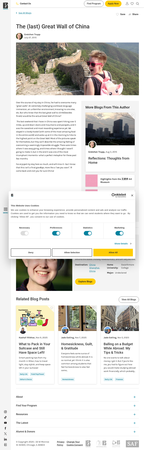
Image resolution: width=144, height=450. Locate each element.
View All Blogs (129, 299)
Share (133, 14)
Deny (30, 252)
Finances (119, 379)
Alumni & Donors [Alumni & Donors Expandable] (76, 431)
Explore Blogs (85, 281)
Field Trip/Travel (37, 374)
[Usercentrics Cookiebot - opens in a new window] (113, 195)
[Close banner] (132, 195)
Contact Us (23, 3)
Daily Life (23, 374)
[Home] (5, 6)
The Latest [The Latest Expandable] (76, 422)
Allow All (113, 252)
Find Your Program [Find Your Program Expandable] (76, 405)
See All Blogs (23, 13)
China (92, 264)
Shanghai (94, 267)
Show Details (121, 243)
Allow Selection (72, 252)
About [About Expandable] (76, 396)
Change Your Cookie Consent (75, 443)
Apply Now (113, 3)
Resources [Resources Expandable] (76, 414)
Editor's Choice (26, 379)
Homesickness (68, 379)
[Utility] (127, 3)
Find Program (94, 3)
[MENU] (5, 210)
